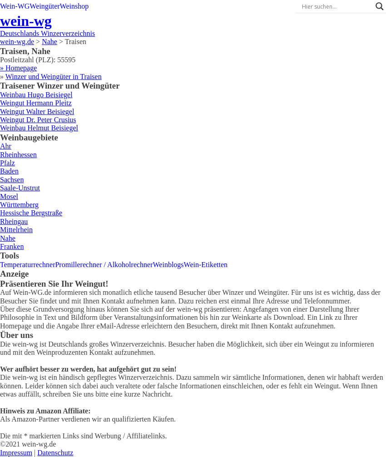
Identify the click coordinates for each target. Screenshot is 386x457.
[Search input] (336, 6)
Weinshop (74, 6)
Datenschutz (55, 453)
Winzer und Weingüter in (53, 76)
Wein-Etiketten (206, 264)
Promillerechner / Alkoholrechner (104, 264)
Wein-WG (15, 6)
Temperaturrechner (27, 264)
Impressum (16, 453)
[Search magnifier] (379, 6)
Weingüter (44, 6)
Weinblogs (168, 264)
